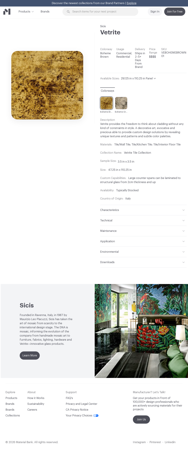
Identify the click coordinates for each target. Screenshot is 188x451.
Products (24, 11)
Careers (32, 409)
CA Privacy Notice (77, 409)
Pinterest (155, 442)
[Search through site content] (102, 12)
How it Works (35, 398)
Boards (9, 409)
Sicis (103, 26)
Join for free (175, 11)
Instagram (139, 442)
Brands (45, 11)
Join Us (141, 419)
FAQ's (69, 398)
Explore (131, 3)
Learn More (29, 355)
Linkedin (170, 442)
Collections (12, 415)
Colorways (107, 90)
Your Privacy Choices (82, 415)
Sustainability (35, 404)
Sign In (155, 11)
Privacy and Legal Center (81, 404)
